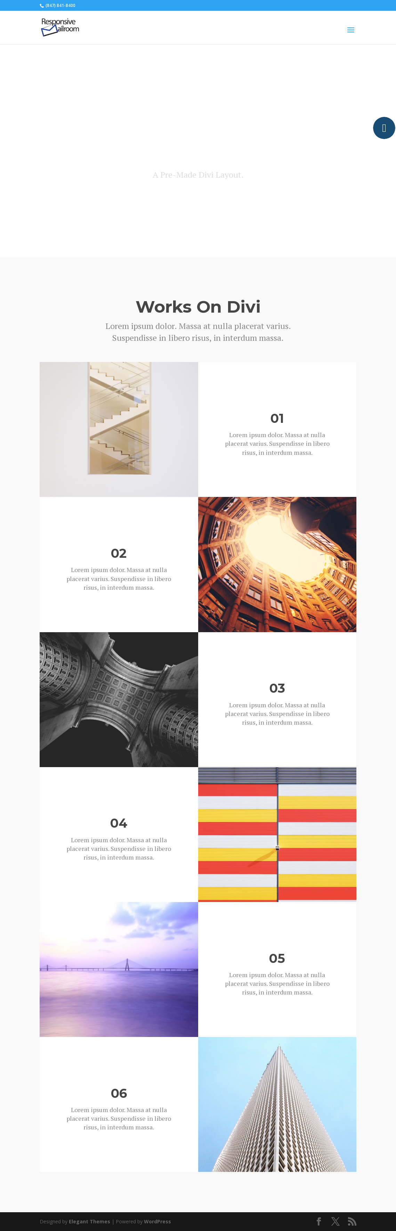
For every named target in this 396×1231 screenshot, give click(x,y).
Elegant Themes (89, 1221)
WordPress (157, 1221)
